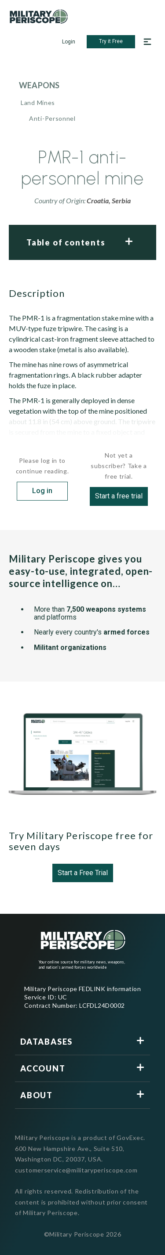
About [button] (36, 1095)
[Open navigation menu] (147, 41)
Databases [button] (46, 1041)
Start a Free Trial (83, 873)
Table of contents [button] (66, 242)
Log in (42, 491)
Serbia (121, 200)
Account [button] (43, 1068)
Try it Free (111, 41)
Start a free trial (119, 496)
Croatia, (99, 200)
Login (68, 42)
